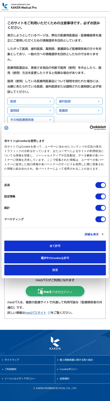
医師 (13, 101)
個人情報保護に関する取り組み (76, 360)
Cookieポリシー (69, 369)
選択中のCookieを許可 (55, 258)
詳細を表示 (92, 234)
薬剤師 (14, 110)
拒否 (55, 270)
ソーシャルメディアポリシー (20, 378)
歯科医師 (65, 101)
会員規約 (64, 378)
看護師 (63, 110)
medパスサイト (38, 312)
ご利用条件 (11, 369)
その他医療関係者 (22, 119)
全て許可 (55, 245)
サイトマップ (12, 360)
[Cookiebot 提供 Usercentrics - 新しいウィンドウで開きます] (90, 127)
